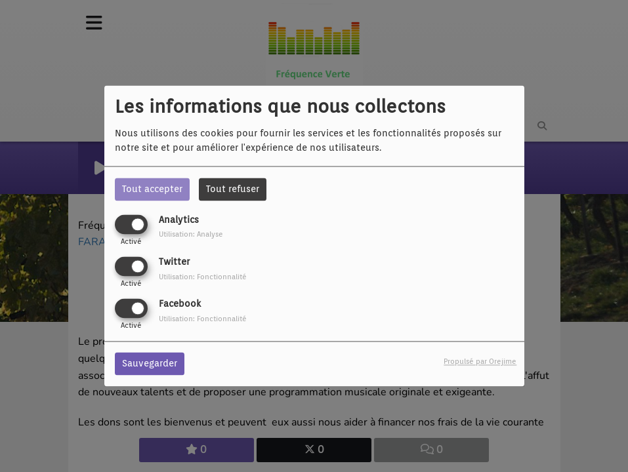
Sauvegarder (149, 364)
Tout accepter (152, 189)
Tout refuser (232, 189)
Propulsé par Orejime (480, 361)
